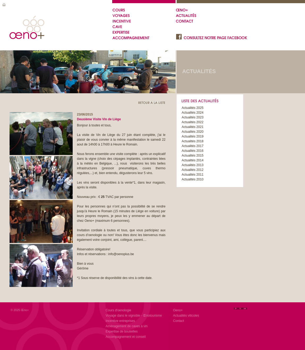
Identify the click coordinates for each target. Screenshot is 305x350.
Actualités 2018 (192, 141)
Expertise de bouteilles (122, 331)
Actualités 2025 (192, 108)
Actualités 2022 (192, 122)
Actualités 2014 (192, 160)
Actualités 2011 (192, 174)
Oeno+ (178, 310)
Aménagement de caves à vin (126, 326)
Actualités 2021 (192, 127)
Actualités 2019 (192, 136)
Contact (178, 321)
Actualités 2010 (192, 179)
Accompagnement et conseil (126, 337)
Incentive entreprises (120, 321)
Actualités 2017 (192, 146)
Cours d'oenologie (118, 310)
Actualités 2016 (192, 151)
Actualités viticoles (186, 315)
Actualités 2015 (192, 155)
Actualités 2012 (192, 170)
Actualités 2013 (192, 165)
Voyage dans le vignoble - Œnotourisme (134, 315)
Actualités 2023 (192, 117)
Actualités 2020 (192, 132)
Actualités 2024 (192, 112)
